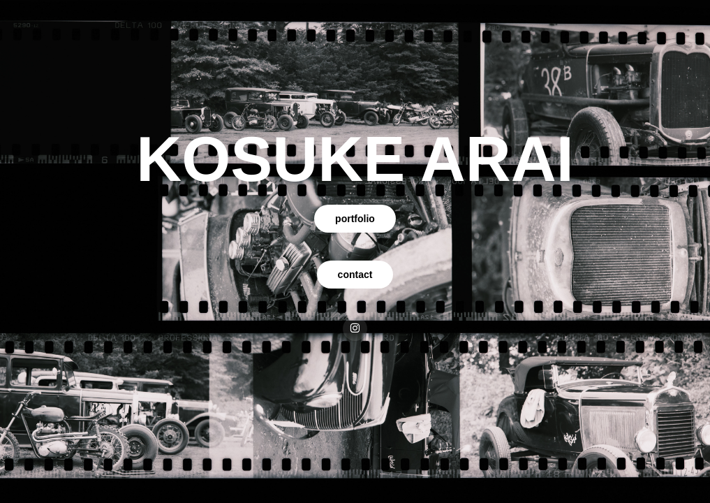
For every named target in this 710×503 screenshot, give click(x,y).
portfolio (355, 218)
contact (355, 274)
